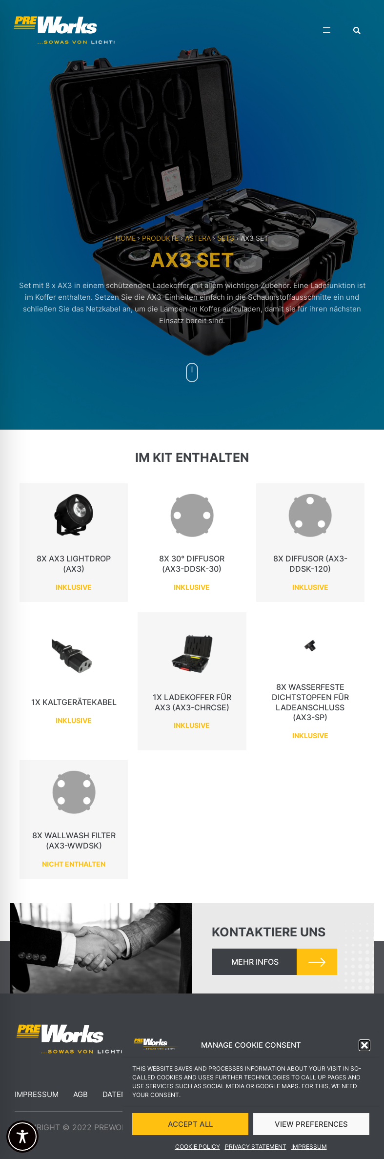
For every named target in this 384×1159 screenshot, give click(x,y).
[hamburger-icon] (327, 31)
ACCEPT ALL (190, 1127)
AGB (80, 1094)
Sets (225, 238)
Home (126, 238)
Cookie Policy (197, 1150)
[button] (364, 1049)
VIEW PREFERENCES (311, 1127)
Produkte (160, 238)
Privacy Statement (255, 1150)
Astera (198, 238)
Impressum (309, 1150)
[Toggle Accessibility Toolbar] (22, 1136)
